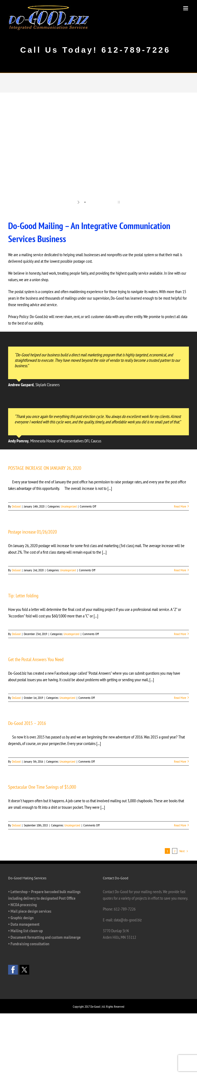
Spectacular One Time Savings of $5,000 (42, 787)
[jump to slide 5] (106, 202)
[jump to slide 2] (90, 202)
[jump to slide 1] (85, 202)
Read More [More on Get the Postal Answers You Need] (180, 698)
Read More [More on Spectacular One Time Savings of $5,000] (180, 825)
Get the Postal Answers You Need (36, 659)
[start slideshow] (78, 202)
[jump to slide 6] (112, 202)
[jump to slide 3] (95, 202)
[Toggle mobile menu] (186, 8)
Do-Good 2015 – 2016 (27, 723)
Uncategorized (69, 506)
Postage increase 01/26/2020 (32, 532)
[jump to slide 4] (101, 202)
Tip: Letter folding (23, 595)
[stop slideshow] (118, 202)
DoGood (16, 506)
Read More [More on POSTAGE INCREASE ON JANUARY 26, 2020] (180, 506)
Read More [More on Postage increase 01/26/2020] (180, 570)
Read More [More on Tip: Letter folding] (180, 634)
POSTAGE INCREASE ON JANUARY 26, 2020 (44, 468)
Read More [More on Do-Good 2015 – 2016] (180, 761)
